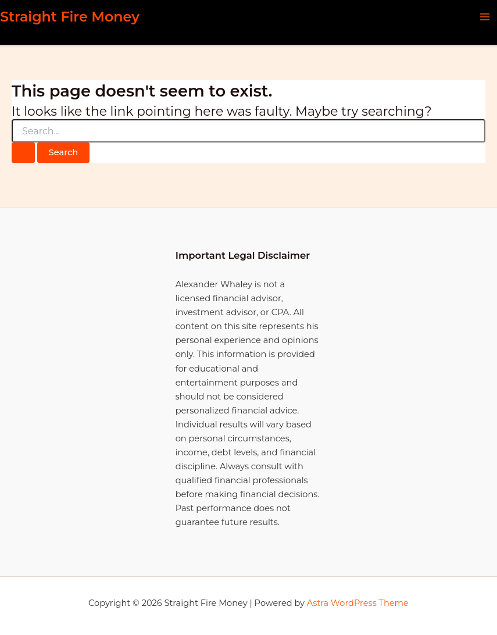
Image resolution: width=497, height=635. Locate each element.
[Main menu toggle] (485, 17)
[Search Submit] (23, 152)
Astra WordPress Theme (358, 603)
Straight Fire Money (70, 16)
